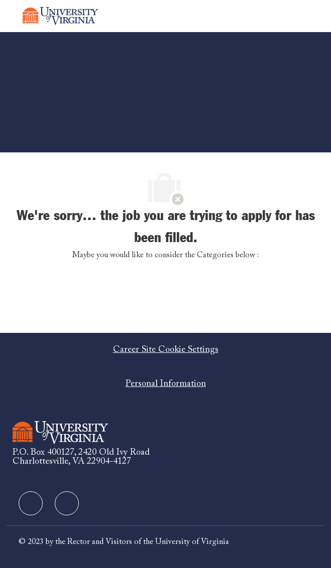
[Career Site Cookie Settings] (166, 350)
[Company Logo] (60, 16)
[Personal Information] (166, 384)
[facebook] (31, 503)
